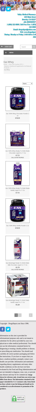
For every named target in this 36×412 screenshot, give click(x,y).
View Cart (8, 47)
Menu (8, 52)
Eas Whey (7, 70)
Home (5, 64)
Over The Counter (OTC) (16, 64)
